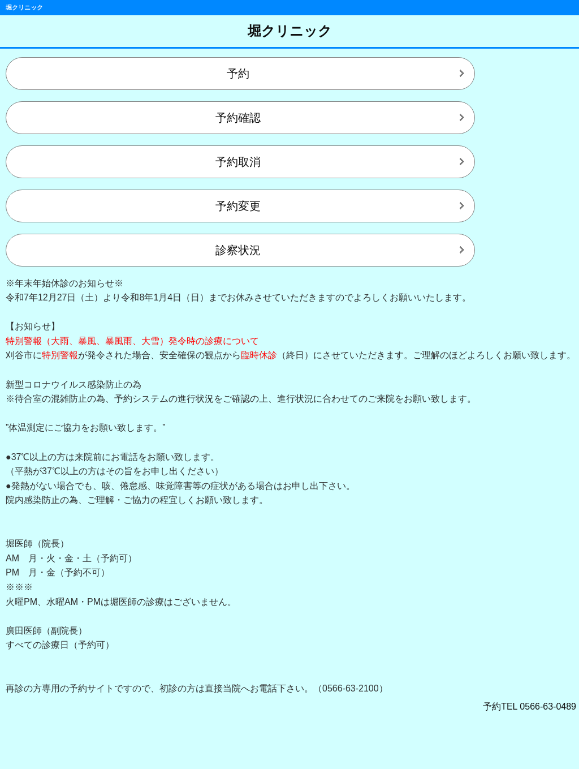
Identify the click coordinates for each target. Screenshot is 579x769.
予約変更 (238, 206)
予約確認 (238, 117)
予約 (238, 73)
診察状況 (238, 250)
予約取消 (238, 162)
